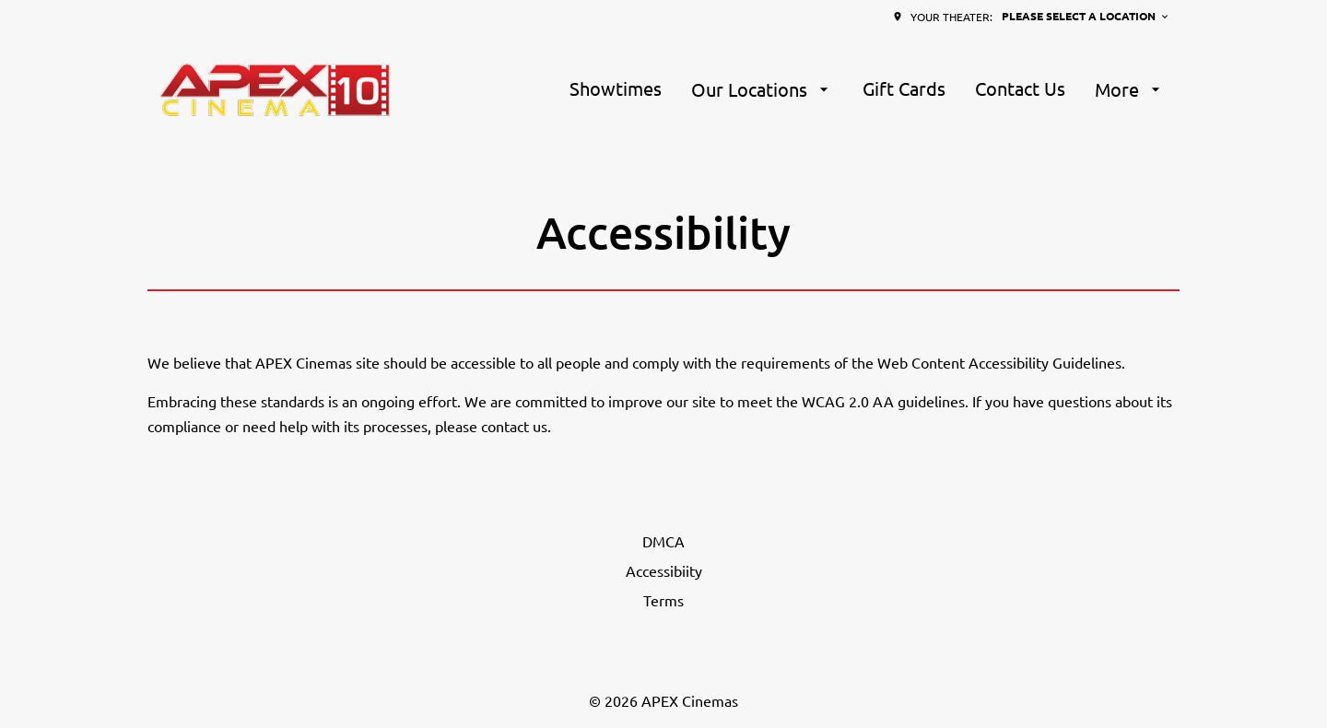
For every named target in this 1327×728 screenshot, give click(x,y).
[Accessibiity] (664, 570)
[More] (1130, 89)
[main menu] (867, 89)
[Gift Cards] (904, 89)
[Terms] (663, 600)
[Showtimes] (616, 89)
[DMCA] (663, 541)
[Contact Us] (1020, 89)
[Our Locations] (762, 89)
